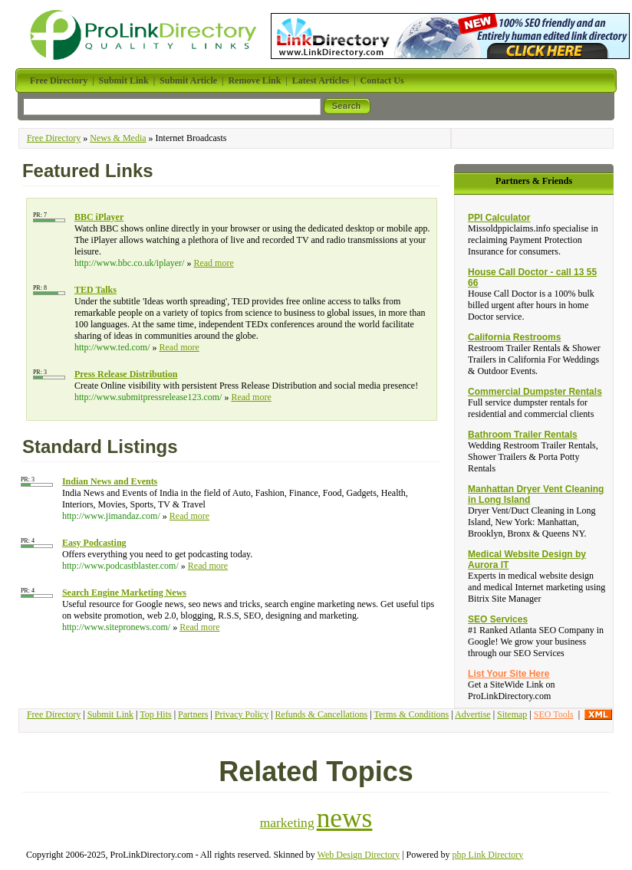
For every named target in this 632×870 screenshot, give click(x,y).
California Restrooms (514, 337)
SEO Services (498, 619)
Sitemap (512, 714)
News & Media (118, 138)
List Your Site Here (508, 673)
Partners (193, 714)
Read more (213, 263)
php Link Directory (488, 854)
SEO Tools (554, 714)
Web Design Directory (359, 854)
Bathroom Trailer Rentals (523, 434)
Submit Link (110, 714)
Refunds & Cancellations (321, 714)
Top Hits (156, 714)
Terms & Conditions (411, 714)
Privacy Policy (241, 714)
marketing (287, 822)
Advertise (473, 714)
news (345, 818)
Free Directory (54, 138)
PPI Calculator (499, 217)
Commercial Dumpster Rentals (535, 391)
